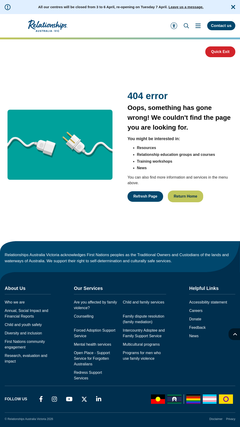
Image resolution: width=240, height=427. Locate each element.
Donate (195, 319)
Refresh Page (145, 196)
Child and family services (143, 302)
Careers (195, 311)
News (142, 168)
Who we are (15, 302)
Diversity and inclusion (23, 333)
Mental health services (92, 344)
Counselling (84, 316)
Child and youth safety (23, 325)
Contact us (221, 25)
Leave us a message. (186, 7)
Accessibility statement (208, 302)
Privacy (230, 419)
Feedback (197, 328)
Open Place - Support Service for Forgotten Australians (92, 358)
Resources (146, 148)
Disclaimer (215, 419)
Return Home (185, 196)
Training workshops (154, 161)
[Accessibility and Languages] (174, 26)
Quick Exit (220, 52)
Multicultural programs (141, 344)
